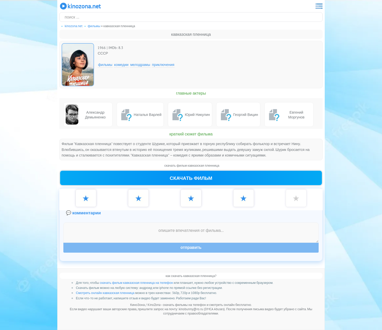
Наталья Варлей (140, 114)
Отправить (191, 247)
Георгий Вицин (238, 114)
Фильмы (105, 64)
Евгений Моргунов (285, 114)
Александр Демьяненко (86, 115)
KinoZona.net (80, 6)
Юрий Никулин (190, 114)
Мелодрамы (140, 64)
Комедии (121, 64)
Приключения (163, 64)
